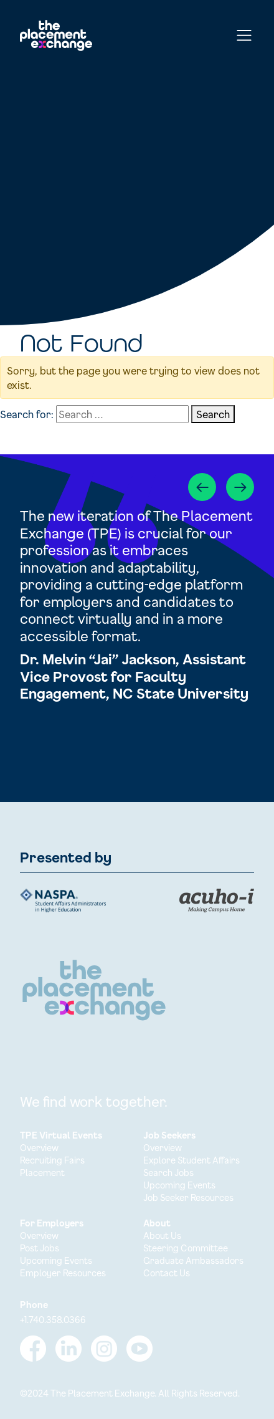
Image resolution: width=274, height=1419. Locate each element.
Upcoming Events (179, 1185)
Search (213, 414)
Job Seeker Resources (188, 1197)
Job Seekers (169, 1135)
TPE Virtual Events (61, 1135)
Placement (42, 1172)
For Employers (51, 1223)
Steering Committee (185, 1248)
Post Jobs (39, 1248)
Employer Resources (63, 1273)
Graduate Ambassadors (193, 1260)
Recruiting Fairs (52, 1160)
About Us (162, 1235)
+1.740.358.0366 (53, 1319)
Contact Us (166, 1273)
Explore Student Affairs (191, 1160)
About (157, 1223)
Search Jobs (168, 1172)
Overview (39, 1147)
